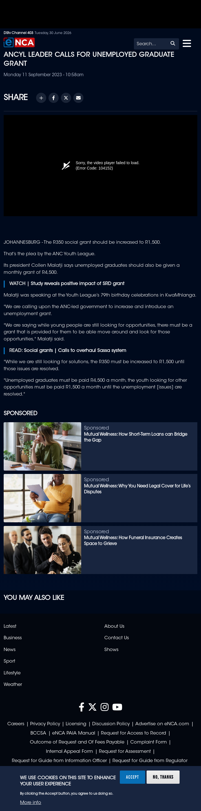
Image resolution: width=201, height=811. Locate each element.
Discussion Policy (111, 724)
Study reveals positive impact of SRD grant (77, 284)
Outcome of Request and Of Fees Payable (77, 742)
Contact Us (116, 638)
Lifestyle (12, 673)
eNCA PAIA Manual (73, 733)
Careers (15, 724)
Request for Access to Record (133, 733)
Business (13, 638)
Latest (10, 626)
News (10, 650)
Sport (9, 661)
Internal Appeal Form (69, 751)
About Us (114, 626)
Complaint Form (148, 742)
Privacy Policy (45, 724)
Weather (13, 685)
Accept (132, 777)
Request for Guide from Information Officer (59, 761)
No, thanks (163, 777)
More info (30, 803)
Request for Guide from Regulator (149, 761)
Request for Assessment (125, 751)
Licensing (76, 724)
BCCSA (38, 733)
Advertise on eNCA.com (162, 724)
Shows (111, 650)
